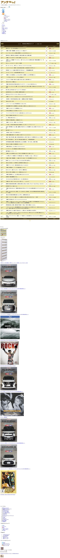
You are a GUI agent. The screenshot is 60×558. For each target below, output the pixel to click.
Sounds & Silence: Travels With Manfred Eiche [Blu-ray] (9, 340)
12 (4, 232)
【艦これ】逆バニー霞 (9, 101)
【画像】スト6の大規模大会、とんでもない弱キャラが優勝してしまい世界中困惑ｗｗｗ (20, 74)
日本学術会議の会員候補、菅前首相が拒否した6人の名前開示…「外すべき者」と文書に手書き (22, 141)
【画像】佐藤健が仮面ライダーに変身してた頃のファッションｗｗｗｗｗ (18, 134)
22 (0, 234)
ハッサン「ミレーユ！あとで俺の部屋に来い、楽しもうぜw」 (16, 103)
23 (1, 234)
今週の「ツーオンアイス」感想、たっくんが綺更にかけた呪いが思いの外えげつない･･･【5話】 (22, 197)
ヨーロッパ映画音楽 (3, 417)
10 (2, 232)
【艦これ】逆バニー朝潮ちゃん (11, 81)
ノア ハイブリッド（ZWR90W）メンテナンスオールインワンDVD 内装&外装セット (14, 314)
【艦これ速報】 (52, 115)
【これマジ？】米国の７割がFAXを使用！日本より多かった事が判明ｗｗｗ (18, 79)
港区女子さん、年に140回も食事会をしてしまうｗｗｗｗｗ (16, 48)
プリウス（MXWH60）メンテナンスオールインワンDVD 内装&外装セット (13, 288)
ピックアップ (6, 16)
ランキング (4, 30)
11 (3, 232)
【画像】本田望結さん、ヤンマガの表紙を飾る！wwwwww (16, 167)
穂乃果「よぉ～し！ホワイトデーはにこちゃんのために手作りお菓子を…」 (18, 160)
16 (1, 233)
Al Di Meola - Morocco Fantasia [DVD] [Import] (7, 494)
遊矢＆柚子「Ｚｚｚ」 (9, 130)
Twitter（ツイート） (6, 543)
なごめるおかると (6, 510)
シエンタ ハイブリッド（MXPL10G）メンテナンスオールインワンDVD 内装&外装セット (15, 468)
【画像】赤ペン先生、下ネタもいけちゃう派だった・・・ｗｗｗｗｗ (17, 181)
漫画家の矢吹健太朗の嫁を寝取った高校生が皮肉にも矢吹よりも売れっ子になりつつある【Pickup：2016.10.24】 (25, 183)
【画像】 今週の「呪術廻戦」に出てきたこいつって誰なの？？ (16, 50)
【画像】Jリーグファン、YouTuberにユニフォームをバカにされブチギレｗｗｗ (19, 96)
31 (2, 235)
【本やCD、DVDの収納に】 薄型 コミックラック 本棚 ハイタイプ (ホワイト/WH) (14, 262)
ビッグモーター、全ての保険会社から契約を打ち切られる (15, 148)
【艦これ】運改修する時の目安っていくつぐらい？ (14, 115)
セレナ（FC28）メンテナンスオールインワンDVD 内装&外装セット (11, 391)
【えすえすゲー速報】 (53, 130)
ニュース (6, 17)
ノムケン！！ (5, 514)
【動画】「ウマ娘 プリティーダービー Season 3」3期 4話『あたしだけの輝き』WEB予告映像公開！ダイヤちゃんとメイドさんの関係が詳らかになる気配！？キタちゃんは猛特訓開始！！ (25, 202)
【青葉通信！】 (52, 101)
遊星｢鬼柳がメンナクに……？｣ (11, 151)
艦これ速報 (4, 520)
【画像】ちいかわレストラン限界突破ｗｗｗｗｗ (14, 108)
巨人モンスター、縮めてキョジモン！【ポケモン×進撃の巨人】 (16, 169)
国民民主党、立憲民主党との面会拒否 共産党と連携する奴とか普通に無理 (18, 55)
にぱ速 (4, 517)
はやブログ (4, 518)
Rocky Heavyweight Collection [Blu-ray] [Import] (8, 365)
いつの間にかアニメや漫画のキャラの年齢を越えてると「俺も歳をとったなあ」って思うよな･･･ (22, 155)
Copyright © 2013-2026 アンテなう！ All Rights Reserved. (9, 553)
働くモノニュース (6, 507)
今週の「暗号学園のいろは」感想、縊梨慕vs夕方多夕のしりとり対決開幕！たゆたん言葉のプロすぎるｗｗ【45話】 (24, 127)
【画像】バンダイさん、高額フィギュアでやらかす (14, 122)
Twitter (4, 542)
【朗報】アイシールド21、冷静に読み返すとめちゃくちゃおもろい (17, 165)
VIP (5, 18)
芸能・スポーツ (7, 20)
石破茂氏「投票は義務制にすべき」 (12, 176)
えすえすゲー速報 (6, 511)
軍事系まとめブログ (6, 509)
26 (4, 234)
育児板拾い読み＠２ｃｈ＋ (7, 508)
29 (0, 235)
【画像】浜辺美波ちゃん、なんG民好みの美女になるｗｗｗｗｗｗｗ (17, 174)
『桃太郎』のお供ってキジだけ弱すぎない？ (13, 132)
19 (4, 233)
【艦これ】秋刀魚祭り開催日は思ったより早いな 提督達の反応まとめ (18, 194)
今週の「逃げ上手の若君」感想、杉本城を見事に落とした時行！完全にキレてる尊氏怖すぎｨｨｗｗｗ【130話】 (24, 137)
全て (5, 15)
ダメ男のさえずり (6, 519)
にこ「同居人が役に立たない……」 (12, 117)
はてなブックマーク (6, 544)
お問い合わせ (5, 536)
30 (1, 235)
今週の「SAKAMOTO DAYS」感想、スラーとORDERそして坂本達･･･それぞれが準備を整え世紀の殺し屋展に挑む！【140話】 (25, 192)
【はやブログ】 (52, 55)
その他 (5, 21)
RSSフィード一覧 (6, 545)
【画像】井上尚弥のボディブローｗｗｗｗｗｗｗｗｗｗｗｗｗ (16, 199)
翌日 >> (58, 43)
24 (2, 234)
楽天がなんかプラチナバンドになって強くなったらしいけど (16, 94)
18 (3, 233)
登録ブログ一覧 (5, 537)
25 (3, 234)
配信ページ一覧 (5, 538)
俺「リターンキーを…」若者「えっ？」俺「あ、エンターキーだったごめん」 (19, 65)
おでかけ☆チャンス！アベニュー (8, 515)
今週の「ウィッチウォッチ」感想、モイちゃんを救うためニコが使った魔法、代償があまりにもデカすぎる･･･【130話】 (25, 87)
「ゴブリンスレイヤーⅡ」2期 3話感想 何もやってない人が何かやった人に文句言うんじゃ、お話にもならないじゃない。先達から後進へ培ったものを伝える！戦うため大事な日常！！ (25, 208)
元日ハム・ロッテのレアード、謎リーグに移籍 (14, 63)
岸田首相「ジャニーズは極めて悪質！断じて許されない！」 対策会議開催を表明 (19, 70)
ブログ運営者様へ (6, 535)
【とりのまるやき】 (53, 70)
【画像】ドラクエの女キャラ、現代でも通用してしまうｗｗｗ (16, 57)
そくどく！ (4, 516)
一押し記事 (4, 31)
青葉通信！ (4, 521)
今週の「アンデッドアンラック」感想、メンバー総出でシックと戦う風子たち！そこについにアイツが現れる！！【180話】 (25, 216)
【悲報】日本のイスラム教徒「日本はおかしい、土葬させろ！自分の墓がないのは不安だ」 (21, 210)
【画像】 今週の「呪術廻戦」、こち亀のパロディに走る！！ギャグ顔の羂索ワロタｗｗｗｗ (21, 158)
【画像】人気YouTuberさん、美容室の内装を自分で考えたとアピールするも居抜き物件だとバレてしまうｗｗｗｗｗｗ (25, 189)
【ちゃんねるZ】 (52, 48)
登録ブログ (4, 33)
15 (0, 233)
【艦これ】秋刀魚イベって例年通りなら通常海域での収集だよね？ (17, 162)
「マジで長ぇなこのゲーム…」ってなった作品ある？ (15, 77)
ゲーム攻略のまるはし (6, 512)
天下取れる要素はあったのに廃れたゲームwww (14, 110)
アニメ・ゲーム (7, 19)
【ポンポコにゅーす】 (53, 202)
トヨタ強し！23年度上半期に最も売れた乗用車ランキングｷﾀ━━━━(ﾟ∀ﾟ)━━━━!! (20, 124)
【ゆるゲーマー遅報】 (53, 53)
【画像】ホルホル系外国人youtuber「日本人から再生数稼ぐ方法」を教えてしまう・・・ (21, 153)
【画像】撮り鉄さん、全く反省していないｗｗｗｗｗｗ (15, 146)
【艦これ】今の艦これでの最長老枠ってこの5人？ (14, 144)
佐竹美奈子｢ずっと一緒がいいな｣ (11, 186)
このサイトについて (6, 534)
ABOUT (3, 32)
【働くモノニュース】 (53, 72)
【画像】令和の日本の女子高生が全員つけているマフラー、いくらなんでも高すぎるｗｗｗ (21, 84)
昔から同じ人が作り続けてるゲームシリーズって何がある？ (16, 89)
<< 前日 (2, 43)
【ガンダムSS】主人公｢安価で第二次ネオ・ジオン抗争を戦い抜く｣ (17, 179)
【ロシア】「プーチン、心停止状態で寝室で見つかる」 (15, 72)
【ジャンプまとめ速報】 (53, 60)
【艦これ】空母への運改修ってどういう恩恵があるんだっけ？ (16, 172)
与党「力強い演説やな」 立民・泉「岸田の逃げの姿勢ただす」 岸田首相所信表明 (20, 139)
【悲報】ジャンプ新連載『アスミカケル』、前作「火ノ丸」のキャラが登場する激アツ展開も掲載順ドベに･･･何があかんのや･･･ (25, 60)
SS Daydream (5, 513)
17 (2, 233)
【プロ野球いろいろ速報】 (53, 63)
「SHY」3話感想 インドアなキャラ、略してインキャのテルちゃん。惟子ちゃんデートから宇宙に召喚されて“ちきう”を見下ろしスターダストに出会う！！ (25, 213)
